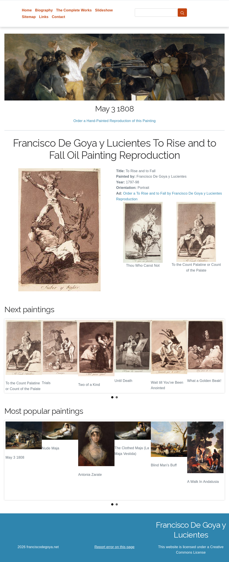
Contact (58, 17)
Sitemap (29, 17)
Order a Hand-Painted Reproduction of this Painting (114, 121)
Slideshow (104, 10)
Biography (44, 10)
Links (44, 17)
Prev (11, 355)
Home (27, 10)
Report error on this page (114, 547)
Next (217, 355)
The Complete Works (74, 10)
